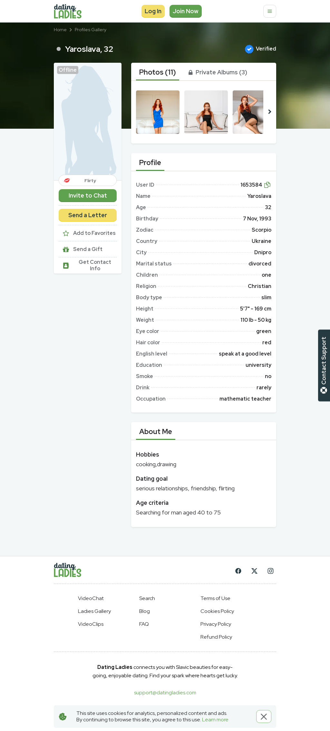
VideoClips (90, 624)
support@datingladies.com (165, 692)
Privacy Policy (215, 624)
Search (147, 598)
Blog (144, 611)
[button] (87, 121)
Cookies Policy (217, 611)
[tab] (157, 72)
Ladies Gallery (94, 611)
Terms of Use (215, 598)
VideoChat (91, 598)
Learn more (215, 719)
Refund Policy (216, 637)
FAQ (144, 624)
